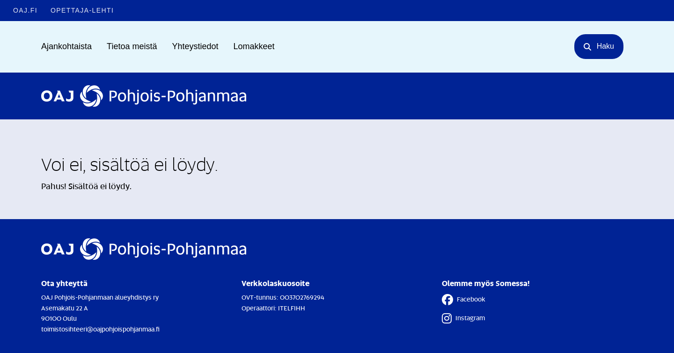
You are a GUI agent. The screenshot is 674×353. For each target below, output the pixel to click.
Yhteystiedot (195, 46)
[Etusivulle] (143, 96)
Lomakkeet (254, 46)
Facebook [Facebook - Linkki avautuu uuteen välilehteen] (463, 299)
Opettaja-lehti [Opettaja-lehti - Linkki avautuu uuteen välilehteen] (82, 10)
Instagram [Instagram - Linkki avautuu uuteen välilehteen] (463, 318)
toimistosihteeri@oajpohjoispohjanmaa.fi (100, 328)
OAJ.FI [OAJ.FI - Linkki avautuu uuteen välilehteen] (25, 10)
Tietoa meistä (132, 46)
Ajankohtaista (66, 46)
